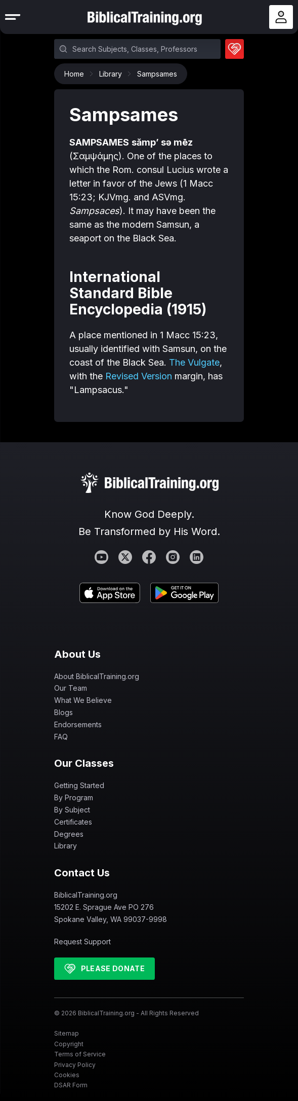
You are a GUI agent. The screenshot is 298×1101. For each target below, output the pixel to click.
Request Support (82, 941)
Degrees (68, 834)
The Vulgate (194, 362)
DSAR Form (71, 1085)
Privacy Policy (75, 1065)
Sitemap (66, 1033)
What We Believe (83, 700)
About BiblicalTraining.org (96, 676)
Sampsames (157, 73)
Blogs (63, 712)
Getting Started (79, 785)
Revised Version (138, 376)
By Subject (72, 809)
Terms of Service (80, 1054)
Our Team (70, 688)
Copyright (68, 1044)
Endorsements (78, 724)
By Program (73, 797)
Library (113, 73)
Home (76, 73)
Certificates (73, 822)
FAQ (61, 736)
